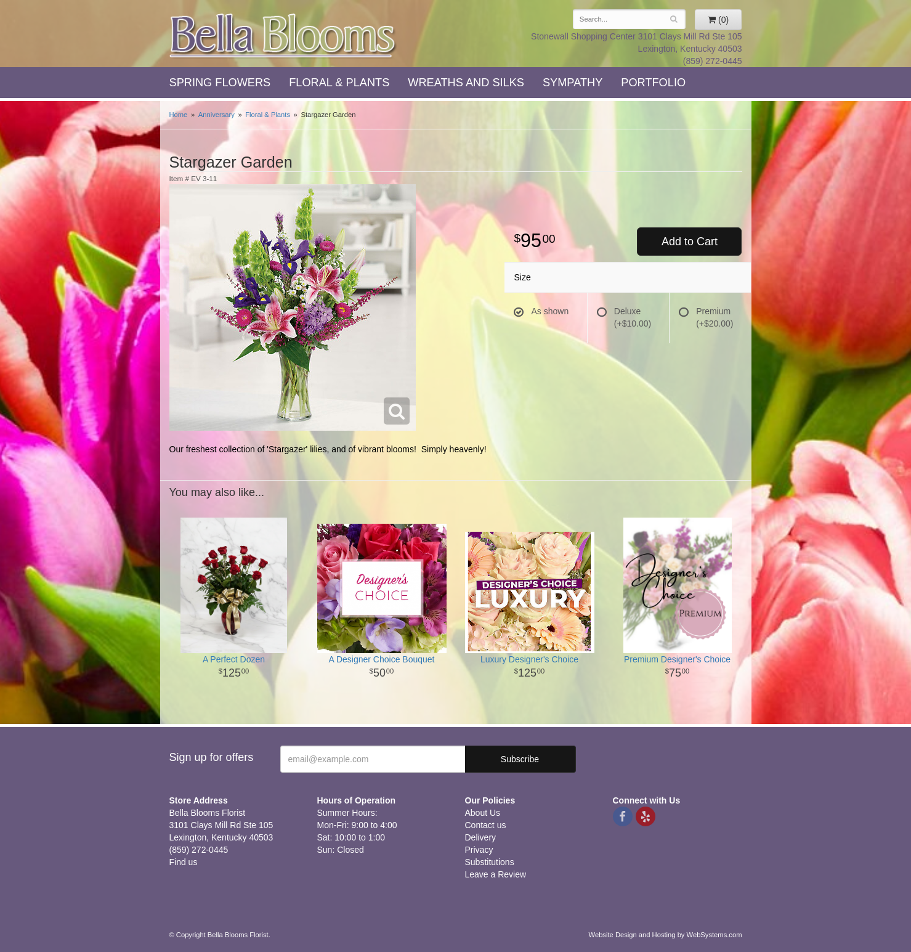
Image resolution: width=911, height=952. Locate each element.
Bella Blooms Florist (283, 36)
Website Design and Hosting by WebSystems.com (665, 934)
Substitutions (489, 862)
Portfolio (653, 82)
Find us (183, 862)
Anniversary (216, 114)
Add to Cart (690, 241)
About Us (483, 813)
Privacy (479, 850)
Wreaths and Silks (466, 82)
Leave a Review (496, 874)
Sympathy (572, 82)
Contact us (485, 825)
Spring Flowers (220, 82)
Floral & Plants (339, 82)
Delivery (480, 837)
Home (178, 114)
